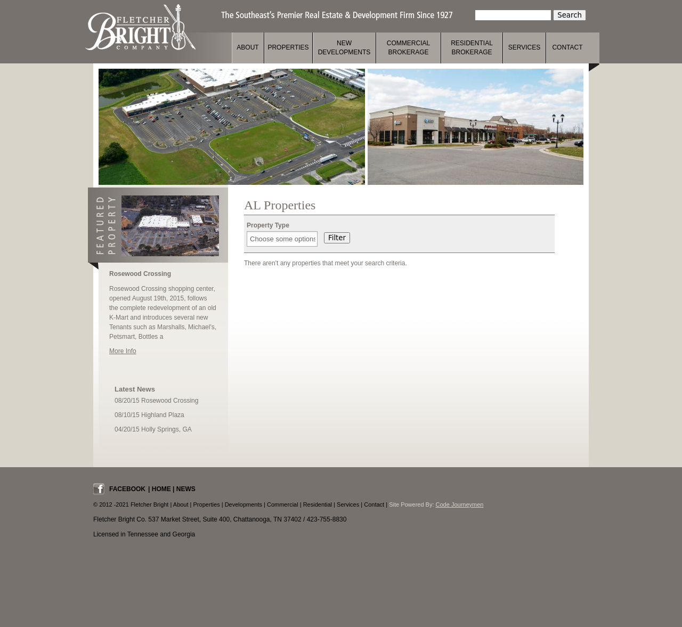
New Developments (344, 47)
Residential (317, 504)
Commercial (282, 504)
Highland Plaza (162, 415)
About (247, 47)
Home (161, 489)
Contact (567, 47)
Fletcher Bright (140, 27)
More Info (122, 351)
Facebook (127, 489)
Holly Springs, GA (166, 429)
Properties (287, 47)
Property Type (268, 225)
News (186, 489)
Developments (243, 504)
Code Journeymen (460, 504)
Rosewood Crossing (140, 274)
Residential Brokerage (472, 47)
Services (524, 47)
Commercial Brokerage (408, 47)
